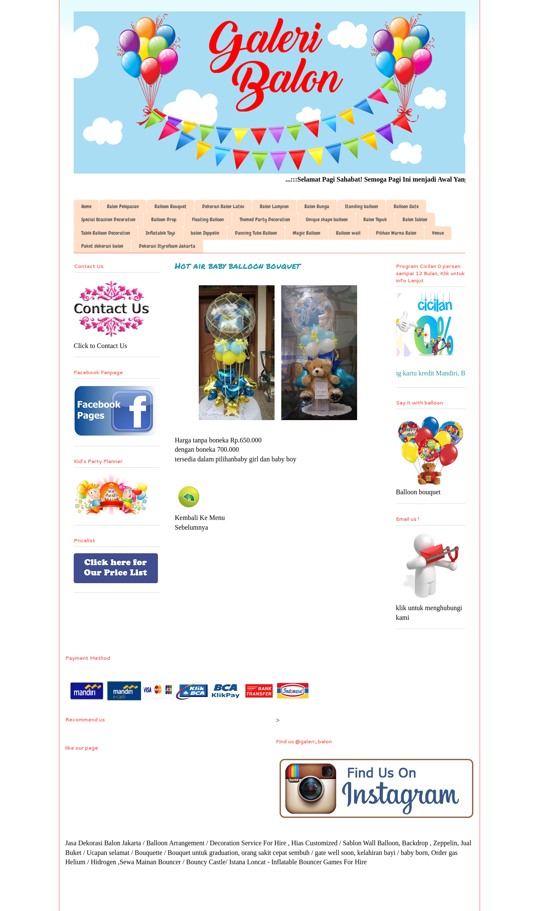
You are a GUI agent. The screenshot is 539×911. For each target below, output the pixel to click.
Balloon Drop (163, 219)
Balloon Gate (406, 206)
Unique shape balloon (327, 219)
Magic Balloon (306, 233)
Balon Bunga (316, 206)
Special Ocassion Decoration (108, 219)
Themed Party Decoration (265, 219)
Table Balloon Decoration (105, 233)
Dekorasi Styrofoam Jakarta (167, 246)
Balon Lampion (274, 206)
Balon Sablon (415, 219)
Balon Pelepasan (123, 206)
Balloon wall (348, 233)
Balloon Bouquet (171, 206)
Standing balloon (361, 206)
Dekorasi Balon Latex (223, 206)
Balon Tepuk (375, 219)
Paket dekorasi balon (102, 246)
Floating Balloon (208, 219)
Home (86, 206)
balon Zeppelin (205, 233)
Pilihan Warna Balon (396, 233)
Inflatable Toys (160, 233)
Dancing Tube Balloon (256, 233)
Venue (438, 233)
